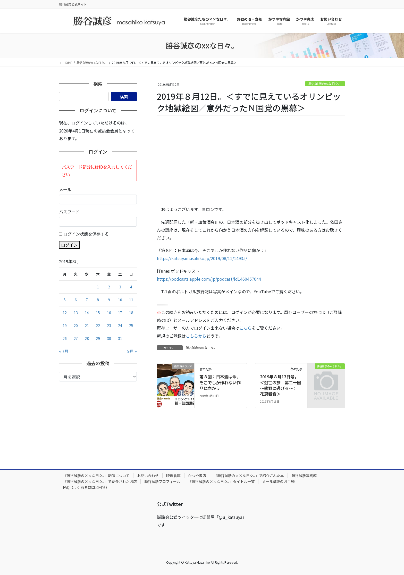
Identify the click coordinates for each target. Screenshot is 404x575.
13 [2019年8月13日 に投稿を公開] (76, 312)
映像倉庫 (173, 475)
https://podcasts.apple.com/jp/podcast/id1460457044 (209, 279)
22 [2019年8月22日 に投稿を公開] (98, 325)
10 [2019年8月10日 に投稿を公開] (120, 299)
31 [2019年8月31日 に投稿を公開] (120, 338)
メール (65, 189)
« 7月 (64, 351)
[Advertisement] (251, 161)
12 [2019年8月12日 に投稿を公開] (65, 312)
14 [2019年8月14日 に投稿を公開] (87, 312)
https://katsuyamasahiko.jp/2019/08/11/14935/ (202, 258)
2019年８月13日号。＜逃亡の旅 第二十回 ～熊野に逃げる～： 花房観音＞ (282, 385)
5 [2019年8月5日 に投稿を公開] (65, 299)
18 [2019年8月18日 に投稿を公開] (131, 312)
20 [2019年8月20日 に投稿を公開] (76, 325)
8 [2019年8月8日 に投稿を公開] (98, 299)
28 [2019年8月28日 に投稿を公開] (87, 338)
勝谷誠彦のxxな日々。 (325, 83)
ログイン (69, 245)
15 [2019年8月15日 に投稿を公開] (98, 312)
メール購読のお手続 (278, 481)
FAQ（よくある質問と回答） (86, 487)
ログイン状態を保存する (86, 234)
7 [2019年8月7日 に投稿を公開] (87, 299)
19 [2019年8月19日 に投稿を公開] (65, 325)
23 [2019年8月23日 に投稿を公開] (109, 325)
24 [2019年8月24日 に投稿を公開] (120, 325)
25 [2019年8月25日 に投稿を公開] (131, 325)
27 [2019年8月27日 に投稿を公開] (76, 338)
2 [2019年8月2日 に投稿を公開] (109, 286)
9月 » (132, 351)
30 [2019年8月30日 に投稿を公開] (109, 338)
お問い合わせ (148, 475)
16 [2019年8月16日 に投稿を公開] (109, 312)
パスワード (69, 212)
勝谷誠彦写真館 (304, 475)
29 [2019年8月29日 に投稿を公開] (98, 338)
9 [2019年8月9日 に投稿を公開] (109, 299)
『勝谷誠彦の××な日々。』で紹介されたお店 (100, 481)
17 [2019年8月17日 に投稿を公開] (120, 312)
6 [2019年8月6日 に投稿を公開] (76, 299)
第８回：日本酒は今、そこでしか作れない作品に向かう (220, 382)
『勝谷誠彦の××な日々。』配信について (96, 475)
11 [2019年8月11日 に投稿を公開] (131, 299)
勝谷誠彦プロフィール (162, 481)
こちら (245, 328)
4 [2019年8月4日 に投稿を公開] (131, 286)
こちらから (196, 336)
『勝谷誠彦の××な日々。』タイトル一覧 (221, 481)
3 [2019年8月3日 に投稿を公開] (120, 286)
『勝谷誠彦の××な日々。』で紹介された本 (249, 475)
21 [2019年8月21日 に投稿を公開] (87, 325)
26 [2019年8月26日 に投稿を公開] (65, 338)
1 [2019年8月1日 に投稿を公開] (98, 286)
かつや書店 (197, 475)
